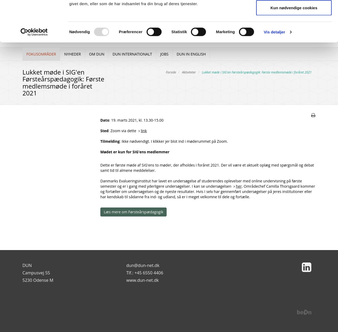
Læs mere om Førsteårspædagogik (133, 211)
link (144, 130)
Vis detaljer (274, 73)
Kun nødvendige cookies (293, 48)
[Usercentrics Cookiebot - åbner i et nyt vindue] (34, 73)
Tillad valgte (294, 31)
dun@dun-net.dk (142, 265)
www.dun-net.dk (142, 280)
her (239, 186)
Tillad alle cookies (294, 14)
